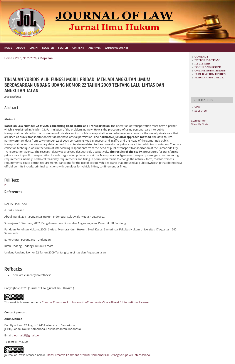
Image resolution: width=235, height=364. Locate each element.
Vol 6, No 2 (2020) (26, 58)
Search (63, 47)
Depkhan (46, 58)
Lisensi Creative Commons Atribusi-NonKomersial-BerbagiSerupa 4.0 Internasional (98, 355)
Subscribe (201, 111)
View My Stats (199, 124)
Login (34, 47)
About (20, 47)
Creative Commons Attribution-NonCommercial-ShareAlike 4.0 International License (95, 302)
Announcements (117, 47)
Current (78, 47)
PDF (6, 185)
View (197, 107)
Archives (95, 47)
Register (48, 47)
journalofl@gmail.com (27, 335)
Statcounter (198, 120)
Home (8, 47)
